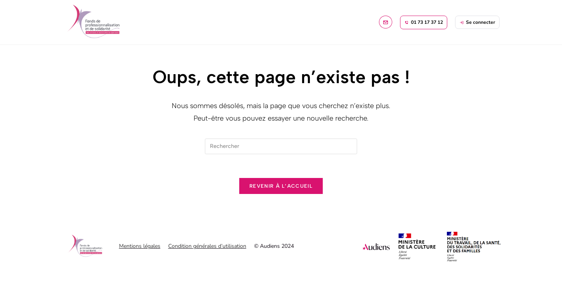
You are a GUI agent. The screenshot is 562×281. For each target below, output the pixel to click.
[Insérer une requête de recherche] (281, 146)
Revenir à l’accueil (281, 186)
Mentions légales (139, 246)
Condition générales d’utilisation (207, 246)
